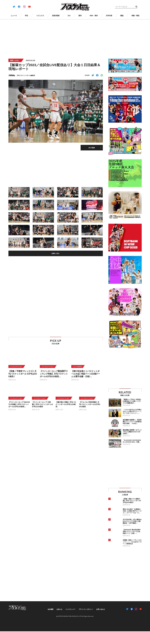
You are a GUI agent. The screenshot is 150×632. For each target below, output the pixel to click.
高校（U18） (15, 60)
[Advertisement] (75, 37)
